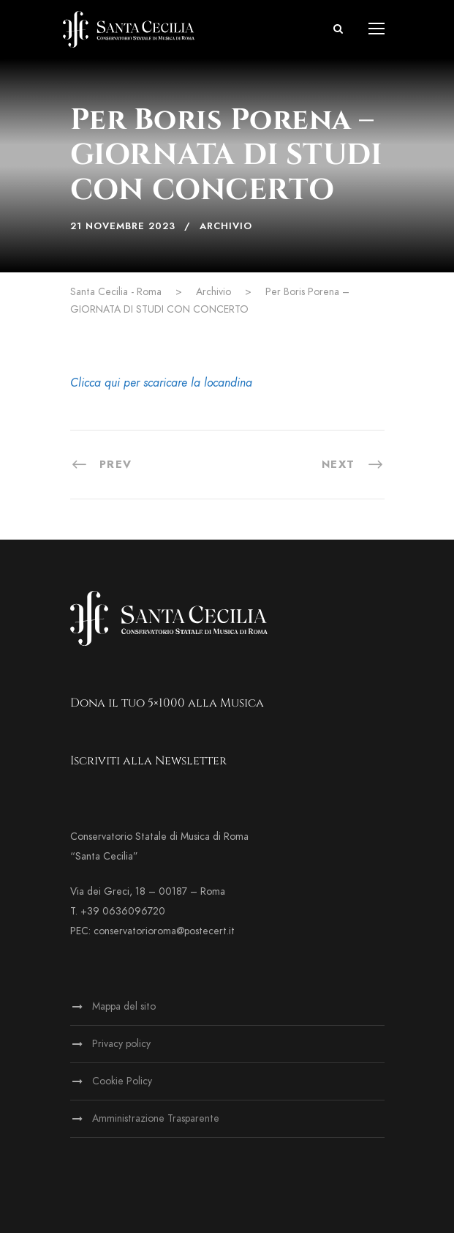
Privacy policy (121, 1044)
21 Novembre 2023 (122, 226)
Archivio (226, 226)
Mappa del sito (124, 1006)
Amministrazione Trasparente (155, 1118)
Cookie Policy (122, 1081)
